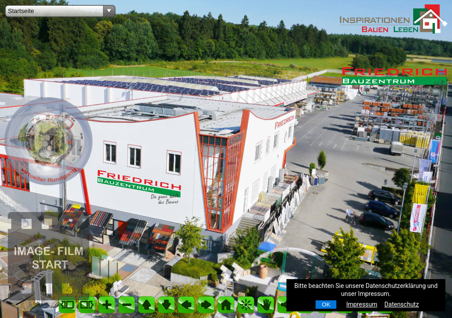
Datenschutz (401, 304)
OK (326, 304)
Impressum (361, 304)
